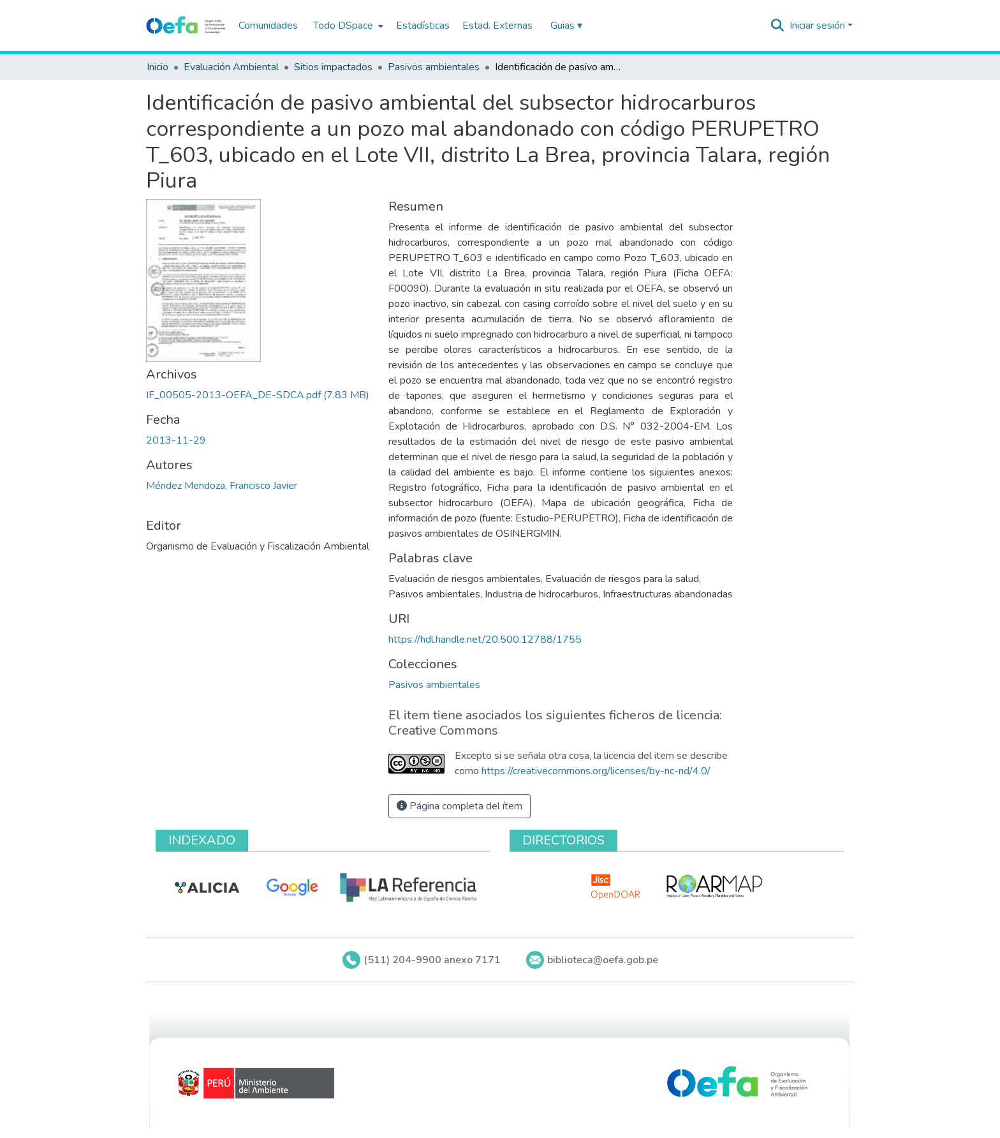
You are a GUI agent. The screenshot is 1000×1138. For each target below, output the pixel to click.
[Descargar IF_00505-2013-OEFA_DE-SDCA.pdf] (257, 395)
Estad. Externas (497, 26)
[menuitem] (347, 25)
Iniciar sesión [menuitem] (817, 26)
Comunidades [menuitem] (268, 26)
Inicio (157, 67)
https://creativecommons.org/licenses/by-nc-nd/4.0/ (596, 771)
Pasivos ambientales (434, 67)
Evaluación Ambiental (231, 67)
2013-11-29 (176, 440)
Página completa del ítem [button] (459, 806)
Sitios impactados (333, 67)
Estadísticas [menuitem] (423, 26)
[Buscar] (778, 25)
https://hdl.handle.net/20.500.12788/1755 (485, 640)
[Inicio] (186, 25)
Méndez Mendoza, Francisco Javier (221, 486)
